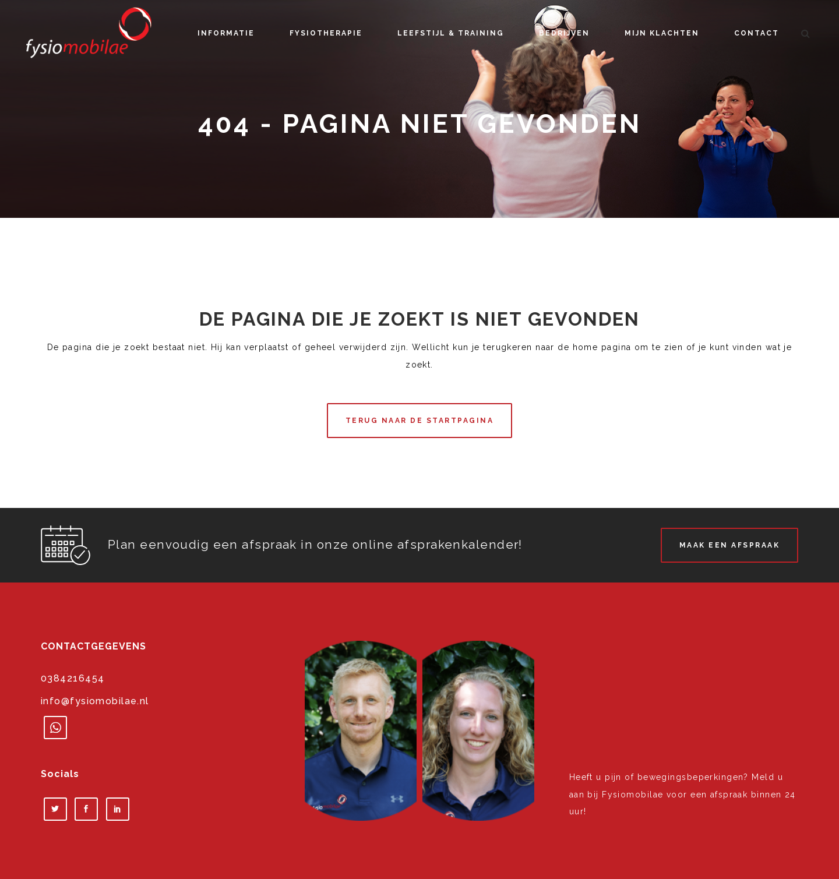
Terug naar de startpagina (420, 420)
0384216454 (72, 678)
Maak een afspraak (729, 545)
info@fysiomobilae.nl (95, 701)
